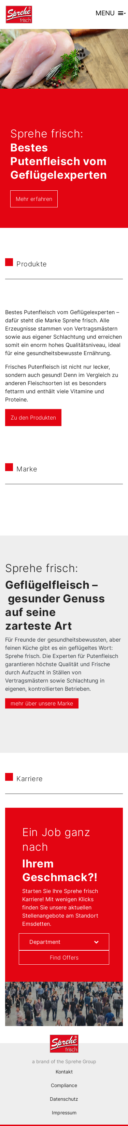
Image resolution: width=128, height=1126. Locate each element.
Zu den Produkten (33, 417)
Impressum (64, 1112)
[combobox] (64, 941)
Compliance (64, 1085)
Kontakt (64, 1071)
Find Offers (64, 957)
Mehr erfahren (34, 198)
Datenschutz (64, 1099)
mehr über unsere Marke (42, 703)
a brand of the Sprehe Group (64, 1061)
